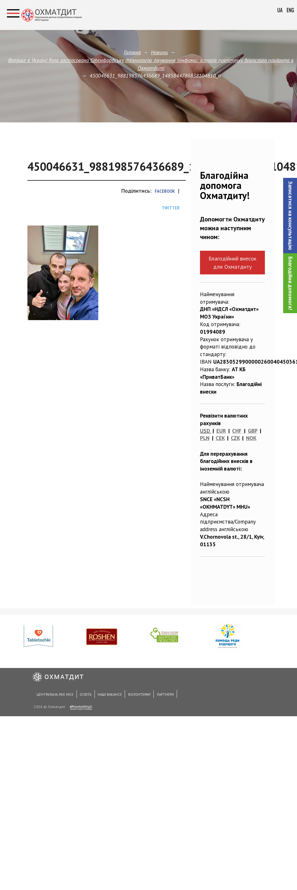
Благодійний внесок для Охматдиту (232, 262)
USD (205, 430)
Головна (132, 52)
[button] (290, 215)
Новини (159, 52)
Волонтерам (131, 696)
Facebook (165, 191)
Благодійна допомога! (290, 283)
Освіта (82, 696)
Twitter (171, 208)
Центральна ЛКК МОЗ (54, 696)
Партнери (155, 696)
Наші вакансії (104, 696)
